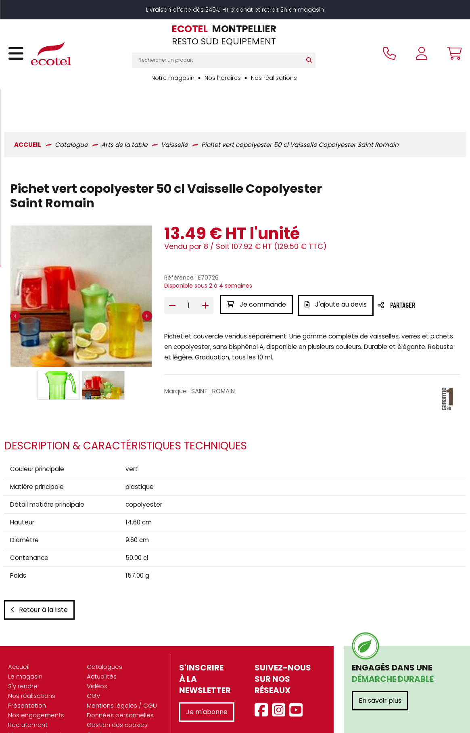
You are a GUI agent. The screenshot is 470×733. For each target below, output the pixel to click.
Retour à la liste (39, 583)
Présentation (27, 679)
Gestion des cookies (117, 698)
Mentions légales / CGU (122, 679)
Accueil (18, 640)
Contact (99, 708)
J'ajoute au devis (337, 271)
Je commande (256, 271)
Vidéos (97, 659)
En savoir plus (380, 674)
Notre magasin (172, 78)
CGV (93, 669)
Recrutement (28, 698)
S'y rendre (23, 659)
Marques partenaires (39, 708)
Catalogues (104, 640)
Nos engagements (36, 688)
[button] (58, 352)
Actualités (102, 649)
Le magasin (25, 649)
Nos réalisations (274, 78)
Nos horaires (223, 78)
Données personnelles (120, 688)
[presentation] (15, 283)
